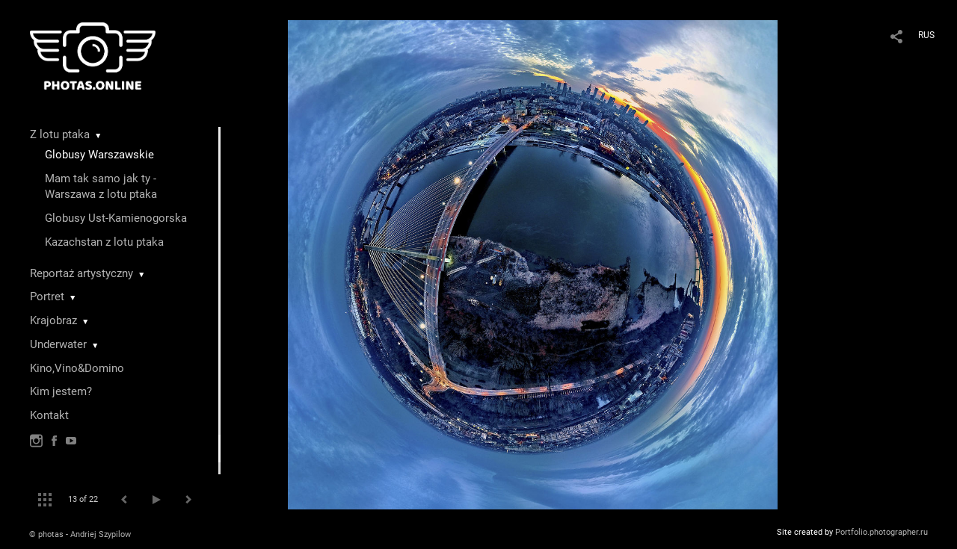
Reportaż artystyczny (81, 273)
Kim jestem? (61, 391)
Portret (47, 296)
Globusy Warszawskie (99, 154)
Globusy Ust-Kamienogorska (116, 218)
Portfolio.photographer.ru (881, 532)
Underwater (58, 344)
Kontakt (49, 415)
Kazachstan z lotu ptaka (104, 242)
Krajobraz (53, 320)
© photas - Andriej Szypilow (80, 534)
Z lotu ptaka (60, 134)
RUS (926, 35)
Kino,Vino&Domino (77, 368)
